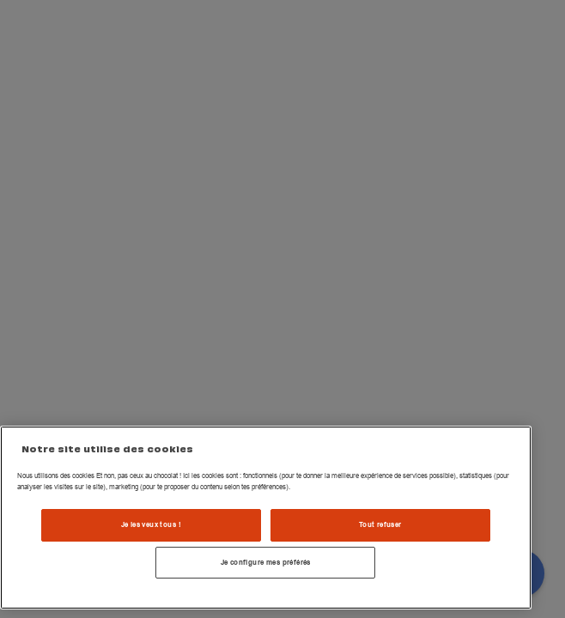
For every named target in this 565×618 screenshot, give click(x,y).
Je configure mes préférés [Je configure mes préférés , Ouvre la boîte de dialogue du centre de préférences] (266, 562)
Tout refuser (380, 524)
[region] (266, 517)
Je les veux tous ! (151, 524)
